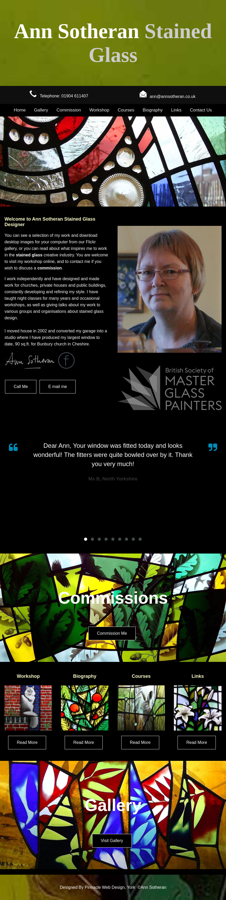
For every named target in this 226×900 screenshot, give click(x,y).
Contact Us (201, 110)
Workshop (99, 110)
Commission (69, 110)
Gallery (41, 110)
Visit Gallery (112, 840)
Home (20, 110)
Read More (27, 742)
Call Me (21, 386)
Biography (153, 110)
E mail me (57, 386)
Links (176, 110)
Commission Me (112, 633)
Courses (126, 110)
